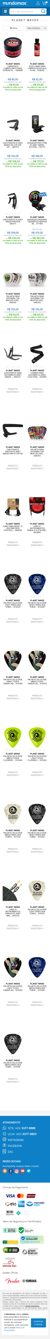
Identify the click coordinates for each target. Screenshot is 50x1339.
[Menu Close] (5, 11)
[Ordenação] (36, 28)
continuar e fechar (38, 1323)
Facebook (15, 1146)
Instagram (15, 1140)
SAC (10, 1151)
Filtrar (13, 28)
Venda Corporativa (32, 1306)
